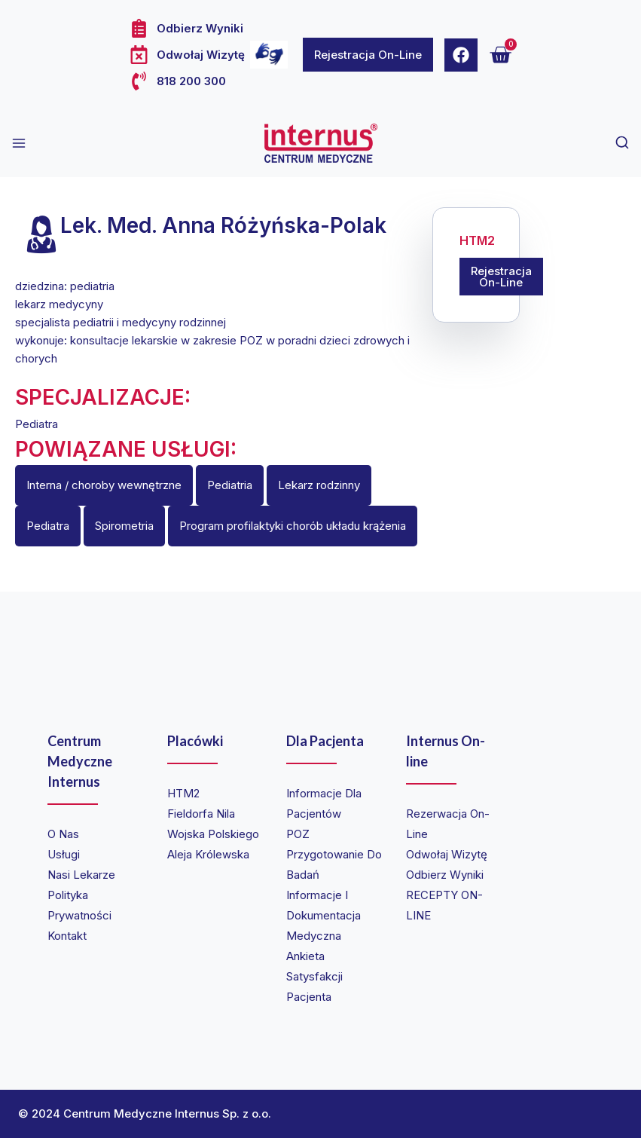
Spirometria (124, 526)
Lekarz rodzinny (319, 485)
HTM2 (477, 241)
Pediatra (47, 526)
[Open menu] (18, 143)
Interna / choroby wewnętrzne (104, 485)
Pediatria (229, 485)
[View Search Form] (622, 143)
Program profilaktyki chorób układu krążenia (292, 526)
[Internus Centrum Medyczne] (320, 143)
